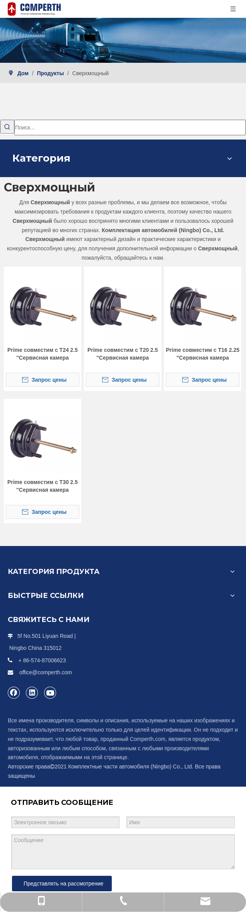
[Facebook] (14, 692)
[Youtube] (50, 692)
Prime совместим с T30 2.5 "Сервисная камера (42, 486)
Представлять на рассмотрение (63, 883)
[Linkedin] (32, 692)
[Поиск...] (130, 127)
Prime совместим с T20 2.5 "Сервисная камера (122, 354)
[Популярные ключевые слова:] (7, 127)
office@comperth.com (45, 672)
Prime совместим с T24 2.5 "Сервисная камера (42, 354)
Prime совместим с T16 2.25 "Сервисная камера (202, 354)
